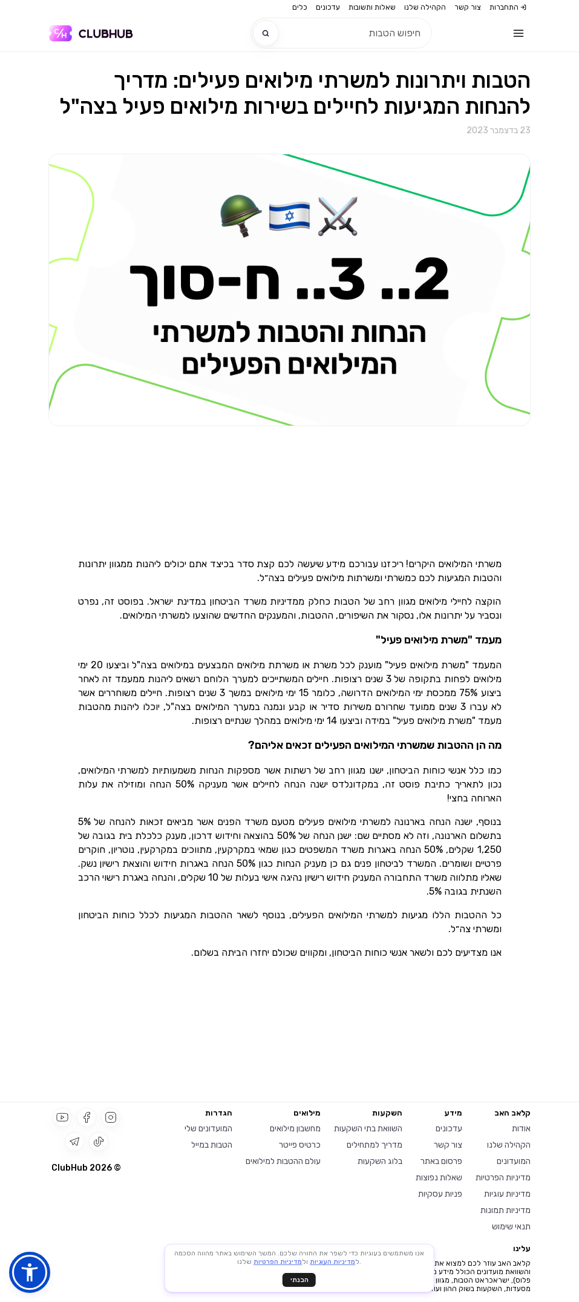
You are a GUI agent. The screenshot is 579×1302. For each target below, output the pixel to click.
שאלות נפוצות (439, 1177)
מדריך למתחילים (374, 1145)
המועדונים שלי (208, 1128)
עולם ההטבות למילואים (283, 1161)
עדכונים (328, 7)
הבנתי (299, 1280)
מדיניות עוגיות (507, 1194)
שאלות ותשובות (372, 7)
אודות (521, 1128)
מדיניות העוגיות (332, 1262)
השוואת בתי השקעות (368, 1128)
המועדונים (514, 1161)
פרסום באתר (441, 1161)
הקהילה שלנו (425, 7)
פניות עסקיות (440, 1194)
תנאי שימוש (511, 1226)
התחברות (507, 7)
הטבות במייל (211, 1145)
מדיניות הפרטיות (503, 1177)
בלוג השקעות (380, 1161)
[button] (29, 1272)
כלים (299, 7)
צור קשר (467, 7)
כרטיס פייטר (300, 1145)
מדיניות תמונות (505, 1210)
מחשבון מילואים (295, 1128)
